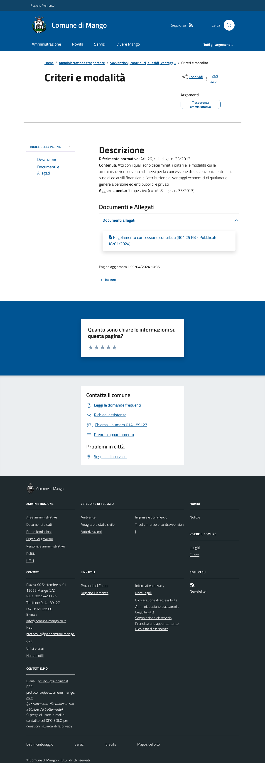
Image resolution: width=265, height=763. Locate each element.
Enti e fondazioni (39, 531)
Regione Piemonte (42, 5)
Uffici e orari (35, 648)
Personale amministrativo (45, 546)
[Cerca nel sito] (227, 25)
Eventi (194, 554)
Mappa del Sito (148, 744)
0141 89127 (50, 602)
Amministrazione (46, 44)
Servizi (100, 44)
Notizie (195, 517)
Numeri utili (35, 655)
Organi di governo (39, 539)
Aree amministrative (41, 517)
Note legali (143, 593)
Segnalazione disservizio (153, 617)
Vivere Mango (128, 44)
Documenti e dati (39, 524)
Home (49, 62)
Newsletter (198, 591)
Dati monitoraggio (39, 744)
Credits (111, 744)
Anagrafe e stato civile (98, 524)
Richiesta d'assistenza (151, 629)
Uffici (30, 560)
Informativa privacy (149, 585)
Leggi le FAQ (144, 612)
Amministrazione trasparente (82, 62)
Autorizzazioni (91, 531)
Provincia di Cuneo (94, 585)
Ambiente (88, 517)
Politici (31, 553)
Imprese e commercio (151, 517)
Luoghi (195, 547)
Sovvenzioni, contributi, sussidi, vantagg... (143, 62)
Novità (77, 44)
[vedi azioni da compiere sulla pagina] (212, 78)
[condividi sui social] (192, 76)
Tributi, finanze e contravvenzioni (159, 528)
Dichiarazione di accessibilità (156, 600)
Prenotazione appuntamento (157, 623)
